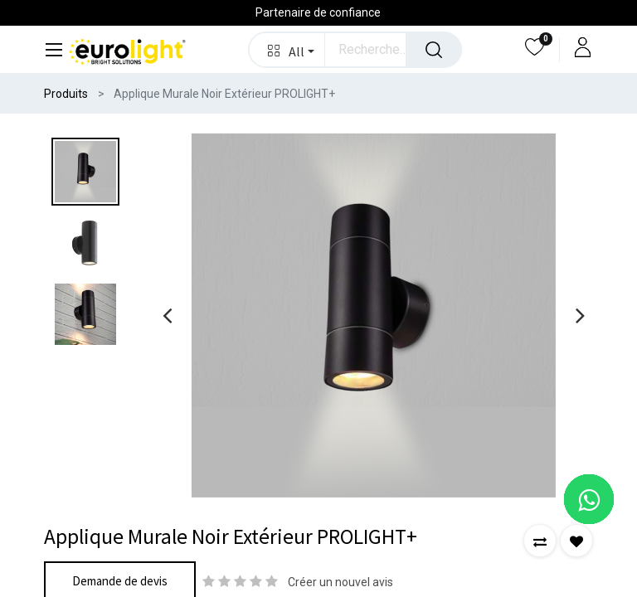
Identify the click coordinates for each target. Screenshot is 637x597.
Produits (66, 93)
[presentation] (167, 315)
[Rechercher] (434, 49)
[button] (287, 49)
